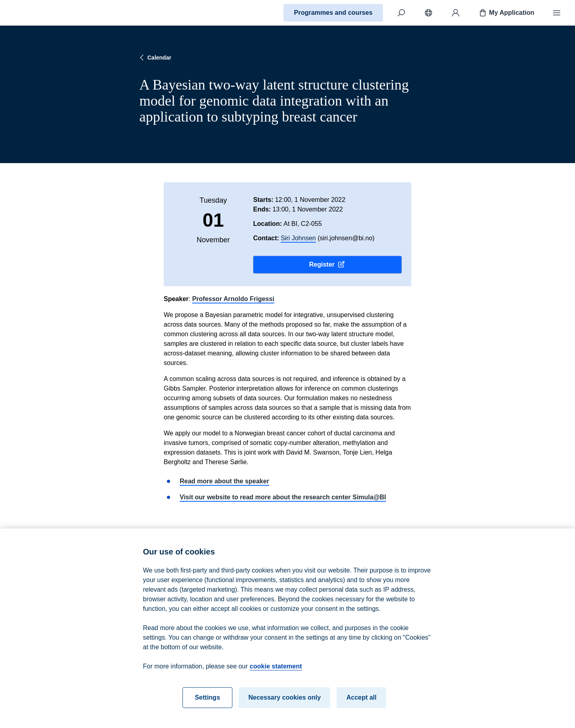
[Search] (401, 13)
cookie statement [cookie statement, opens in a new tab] (276, 669)
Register (327, 264)
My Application (506, 13)
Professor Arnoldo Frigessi (233, 298)
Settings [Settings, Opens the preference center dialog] (207, 700)
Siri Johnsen (298, 238)
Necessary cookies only (284, 700)
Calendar (154, 58)
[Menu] (556, 13)
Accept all (361, 700)
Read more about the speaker (224, 481)
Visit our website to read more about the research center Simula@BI (283, 497)
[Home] (34, 13)
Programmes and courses (333, 12)
